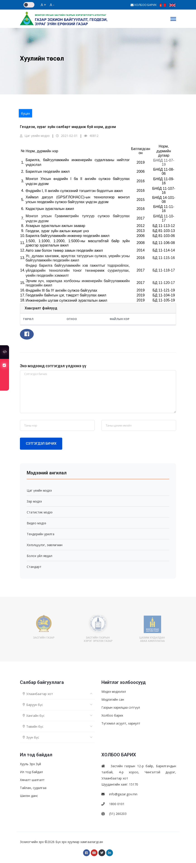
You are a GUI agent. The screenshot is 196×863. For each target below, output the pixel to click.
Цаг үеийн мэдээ (35, 135)
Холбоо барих (112, 715)
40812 (91, 135)
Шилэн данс (29, 796)
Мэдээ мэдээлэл (113, 691)
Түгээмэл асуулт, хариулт (120, 723)
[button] (27, 334)
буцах (25, 113)
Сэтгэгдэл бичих (41, 443)
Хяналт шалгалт (32, 780)
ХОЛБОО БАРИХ (144, 5)
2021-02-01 (67, 135)
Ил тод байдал (31, 772)
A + (43, 4)
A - (52, 4)
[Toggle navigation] (173, 19)
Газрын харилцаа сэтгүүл (120, 707)
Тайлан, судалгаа (33, 788)
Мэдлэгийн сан (112, 699)
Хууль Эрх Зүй (30, 764)
